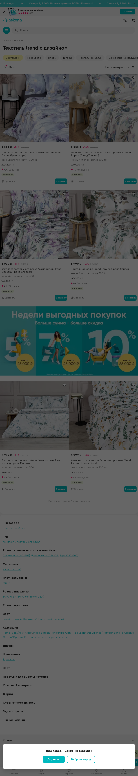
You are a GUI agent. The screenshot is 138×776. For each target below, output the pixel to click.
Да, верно (53, 759)
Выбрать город (81, 759)
